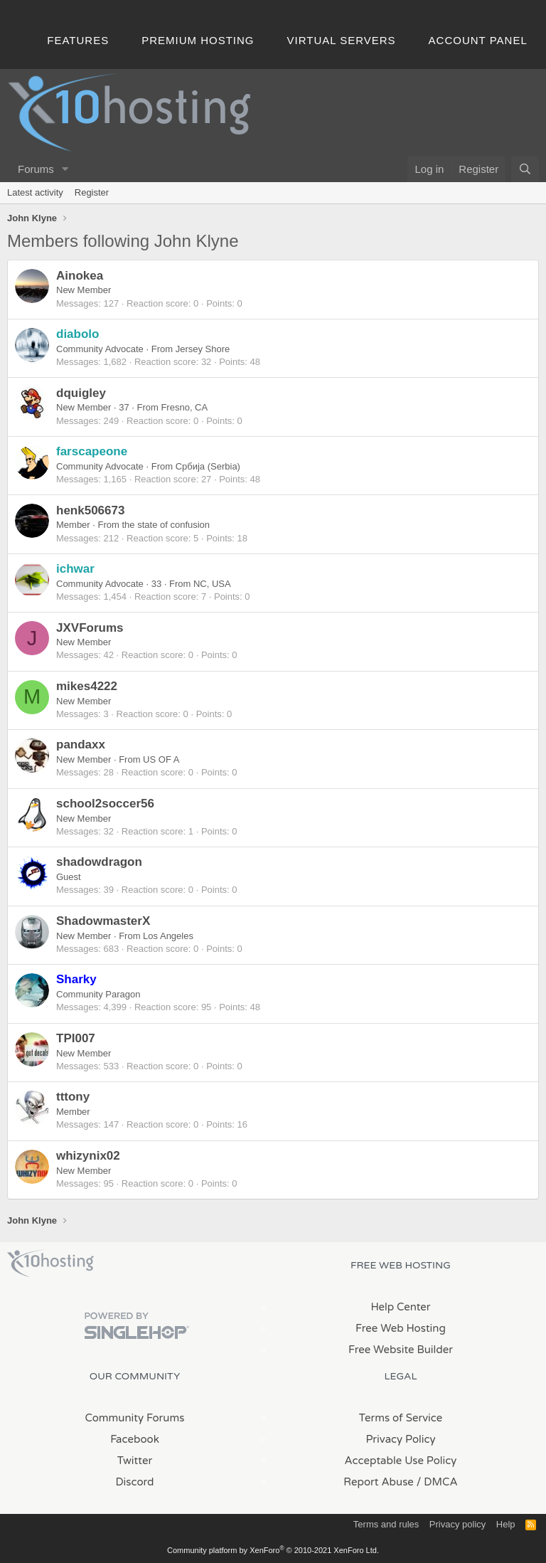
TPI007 (75, 1038)
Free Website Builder (400, 1349)
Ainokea (79, 275)
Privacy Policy (400, 1439)
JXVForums (89, 628)
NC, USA (212, 583)
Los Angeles (168, 936)
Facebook (134, 1439)
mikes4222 (86, 686)
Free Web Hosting (400, 1328)
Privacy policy (457, 1524)
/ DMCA (437, 1481)
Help (505, 1524)
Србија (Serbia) (208, 466)
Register (92, 192)
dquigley (81, 393)
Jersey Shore (203, 349)
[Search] (525, 169)
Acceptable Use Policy (401, 1460)
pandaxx (80, 744)
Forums (36, 169)
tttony (73, 1096)
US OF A (161, 759)
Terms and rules (386, 1524)
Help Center (400, 1306)
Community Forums (135, 1417)
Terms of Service (401, 1417)
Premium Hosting (197, 40)
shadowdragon (99, 862)
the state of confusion (166, 524)
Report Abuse (378, 1481)
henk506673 (90, 510)
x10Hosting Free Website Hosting (50, 1263)
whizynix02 (88, 1155)
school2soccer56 (105, 803)
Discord (134, 1481)
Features (78, 40)
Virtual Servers (341, 40)
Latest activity (35, 192)
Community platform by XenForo (273, 1550)
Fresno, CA (184, 407)
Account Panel (478, 40)
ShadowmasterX (103, 921)
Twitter (134, 1460)
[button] (65, 169)
